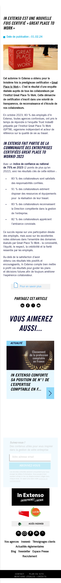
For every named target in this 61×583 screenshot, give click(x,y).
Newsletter (24, 551)
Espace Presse (40, 551)
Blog (13, 551)
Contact (19, 574)
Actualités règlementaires (30, 547)
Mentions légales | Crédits (30, 577)
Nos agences (11, 542)
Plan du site (36, 574)
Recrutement (29, 556)
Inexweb (25, 542)
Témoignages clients (44, 542)
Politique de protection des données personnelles (30, 580)
